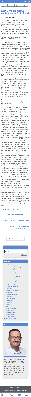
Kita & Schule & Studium (13, 285)
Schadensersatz (12, 17)
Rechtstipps (27, 1)
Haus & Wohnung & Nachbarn (14, 281)
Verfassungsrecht (11, 312)
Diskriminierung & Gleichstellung (15, 277)
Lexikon (3, 1)
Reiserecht (9, 296)
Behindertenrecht (11, 273)
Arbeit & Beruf (10, 265)
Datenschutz (18, 387)
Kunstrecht (9, 288)
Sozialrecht (9, 300)
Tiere (7, 306)
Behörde (8, 275)
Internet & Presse (11, 283)
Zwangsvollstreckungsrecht (14, 318)
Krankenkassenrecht (12, 286)
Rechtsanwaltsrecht (11, 294)
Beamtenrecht (10, 271)
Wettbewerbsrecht (11, 316)
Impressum (11, 387)
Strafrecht (8, 304)
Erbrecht (8, 279)
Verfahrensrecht (10, 310)
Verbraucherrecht (11, 308)
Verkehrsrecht (10, 314)
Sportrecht (9, 302)
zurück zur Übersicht (15, 238)
